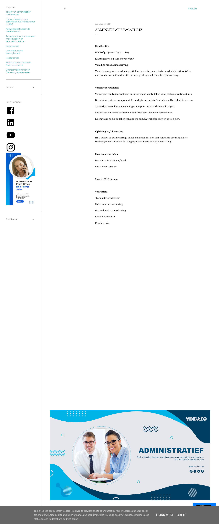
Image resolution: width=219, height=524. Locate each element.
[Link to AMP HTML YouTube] (10, 139)
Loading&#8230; (141, 305)
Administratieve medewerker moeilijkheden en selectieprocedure (20, 39)
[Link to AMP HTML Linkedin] (10, 127)
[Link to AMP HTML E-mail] (10, 151)
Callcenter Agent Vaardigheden (14, 52)
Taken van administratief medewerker (18, 13)
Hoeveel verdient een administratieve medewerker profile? (20, 22)
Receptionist (12, 58)
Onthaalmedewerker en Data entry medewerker (18, 71)
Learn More (165, 515)
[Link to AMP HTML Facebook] (10, 114)
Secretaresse (12, 46)
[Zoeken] (192, 8)
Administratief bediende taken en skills (18, 30)
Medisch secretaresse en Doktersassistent (18, 63)
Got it (181, 515)
